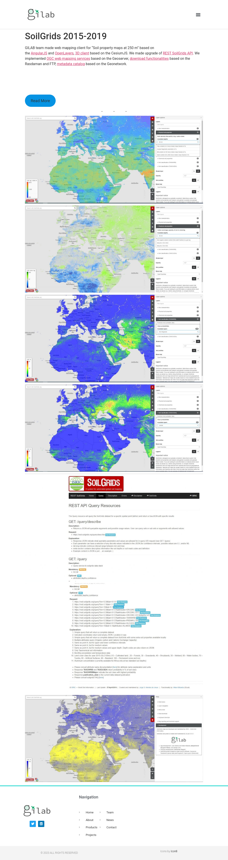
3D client (82, 53)
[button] (198, 14)
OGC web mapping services (68, 58)
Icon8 (174, 851)
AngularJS (39, 53)
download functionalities (149, 58)
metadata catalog (71, 64)
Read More (40, 100)
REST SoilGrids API (178, 53)
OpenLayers (64, 53)
